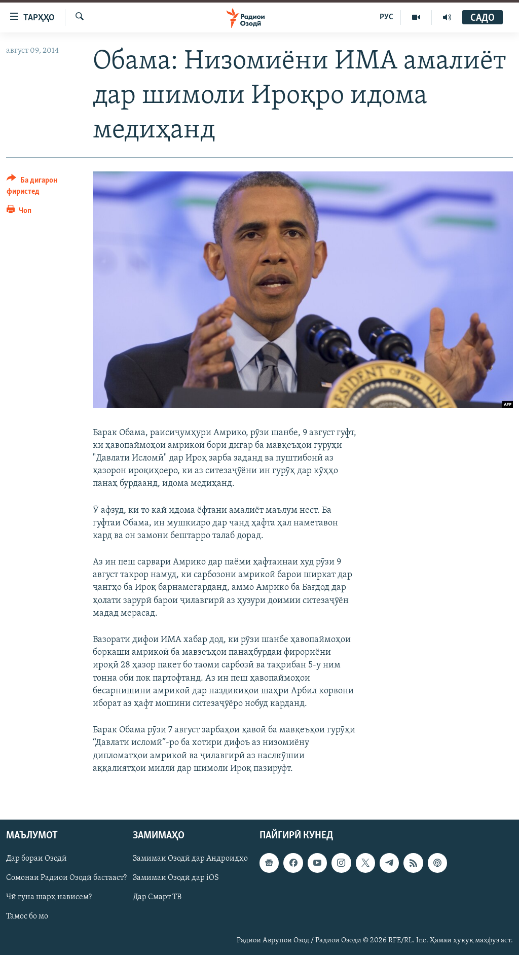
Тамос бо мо (27, 916)
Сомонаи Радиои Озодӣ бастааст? (66, 878)
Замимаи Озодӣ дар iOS (176, 878)
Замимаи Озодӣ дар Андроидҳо (190, 859)
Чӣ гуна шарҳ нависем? (49, 897)
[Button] (44, 187)
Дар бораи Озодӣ (36, 859)
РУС (386, 17)
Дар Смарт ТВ (157, 897)
